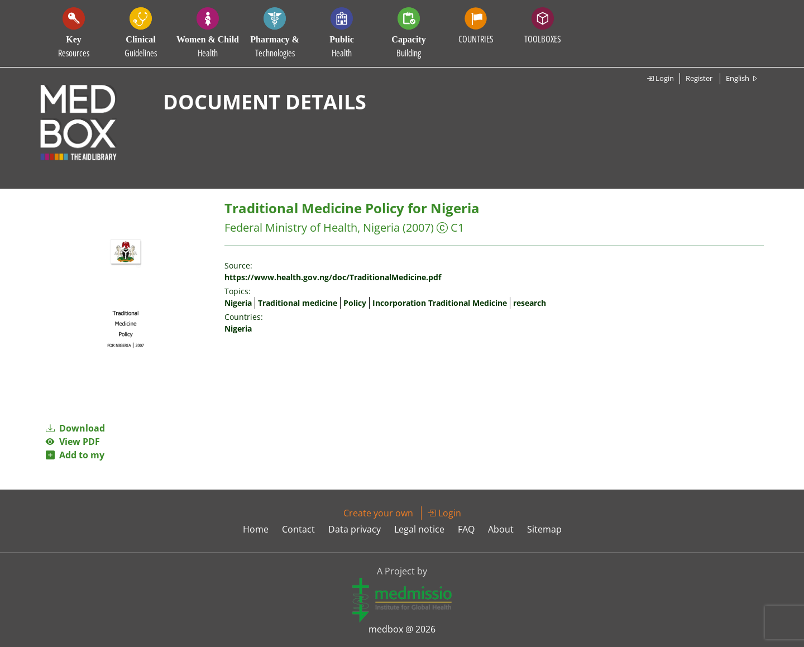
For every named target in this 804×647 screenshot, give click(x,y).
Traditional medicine (297, 303)
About (501, 529)
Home (256, 529)
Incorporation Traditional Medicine (439, 303)
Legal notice (419, 529)
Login (660, 78)
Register (699, 78)
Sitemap (544, 529)
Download (75, 428)
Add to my (75, 455)
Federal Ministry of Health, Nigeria (312, 227)
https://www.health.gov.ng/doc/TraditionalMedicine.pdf (332, 277)
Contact (298, 529)
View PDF (73, 441)
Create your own (378, 513)
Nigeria (238, 303)
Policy (354, 303)
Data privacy (354, 529)
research (529, 303)
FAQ (466, 529)
